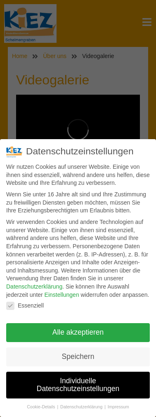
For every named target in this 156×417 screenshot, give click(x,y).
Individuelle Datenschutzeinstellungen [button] (78, 385)
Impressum (118, 407)
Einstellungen (62, 294)
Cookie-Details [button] (41, 407)
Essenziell (25, 306)
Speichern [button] (78, 356)
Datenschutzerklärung (34, 286)
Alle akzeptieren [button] (78, 332)
